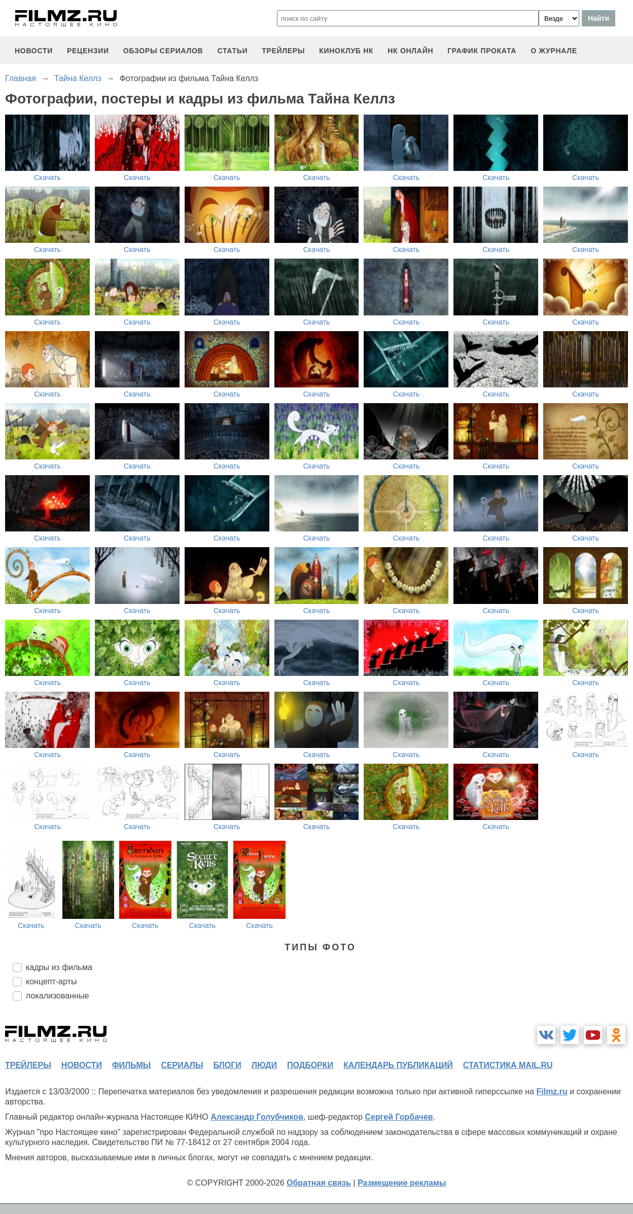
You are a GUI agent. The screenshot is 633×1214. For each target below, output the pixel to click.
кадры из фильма (59, 967)
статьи (232, 51)
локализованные (57, 995)
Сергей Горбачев (399, 1117)
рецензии (88, 51)
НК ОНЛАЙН (410, 51)
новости (34, 51)
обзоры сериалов (163, 51)
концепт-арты (51, 981)
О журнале (554, 51)
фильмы (131, 1065)
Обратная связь (319, 1183)
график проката (481, 51)
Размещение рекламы (402, 1183)
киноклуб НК (346, 51)
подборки (310, 1065)
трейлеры (283, 51)
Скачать (47, 177)
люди (264, 1065)
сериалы (182, 1065)
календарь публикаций (398, 1065)
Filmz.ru (551, 1091)
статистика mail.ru (508, 1065)
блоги (227, 1065)
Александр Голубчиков (256, 1117)
